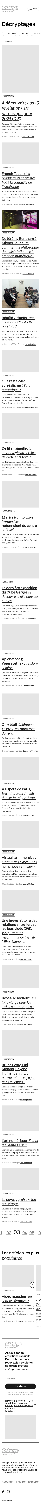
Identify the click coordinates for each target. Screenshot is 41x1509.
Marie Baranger (31, 547)
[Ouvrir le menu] (33, 9)
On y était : (19, 729)
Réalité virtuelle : (18, 322)
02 (8, 1233)
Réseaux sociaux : (19, 1002)
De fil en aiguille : (19, 452)
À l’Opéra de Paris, (19, 794)
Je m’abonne (20, 1386)
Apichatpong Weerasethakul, (20, 664)
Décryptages (9, 511)
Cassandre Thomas (30, 751)
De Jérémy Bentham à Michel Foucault (20, 247)
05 (31, 1233)
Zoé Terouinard (28, 137)
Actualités (8, 582)
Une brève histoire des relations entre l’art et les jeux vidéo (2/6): (19, 931)
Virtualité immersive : (19, 862)
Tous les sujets (10, 33)
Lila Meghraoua (26, 1100)
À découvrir (20, 110)
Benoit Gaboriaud (31, 407)
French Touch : (18, 180)
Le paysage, (19, 1202)
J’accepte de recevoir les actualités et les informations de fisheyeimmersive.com (20, 1393)
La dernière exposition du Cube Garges (20, 594)
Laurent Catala (30, 344)
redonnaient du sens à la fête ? (19, 523)
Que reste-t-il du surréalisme (16, 386)
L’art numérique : (20, 1143)
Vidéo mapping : (17, 1298)
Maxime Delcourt (27, 1321)
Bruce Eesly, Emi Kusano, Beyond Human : (18, 1074)
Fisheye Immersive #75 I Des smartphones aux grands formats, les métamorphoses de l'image (20, 1404)
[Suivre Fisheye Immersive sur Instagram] (8, 1491)
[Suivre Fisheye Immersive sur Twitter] (3, 1491)
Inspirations (8, 96)
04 (24, 1233)
